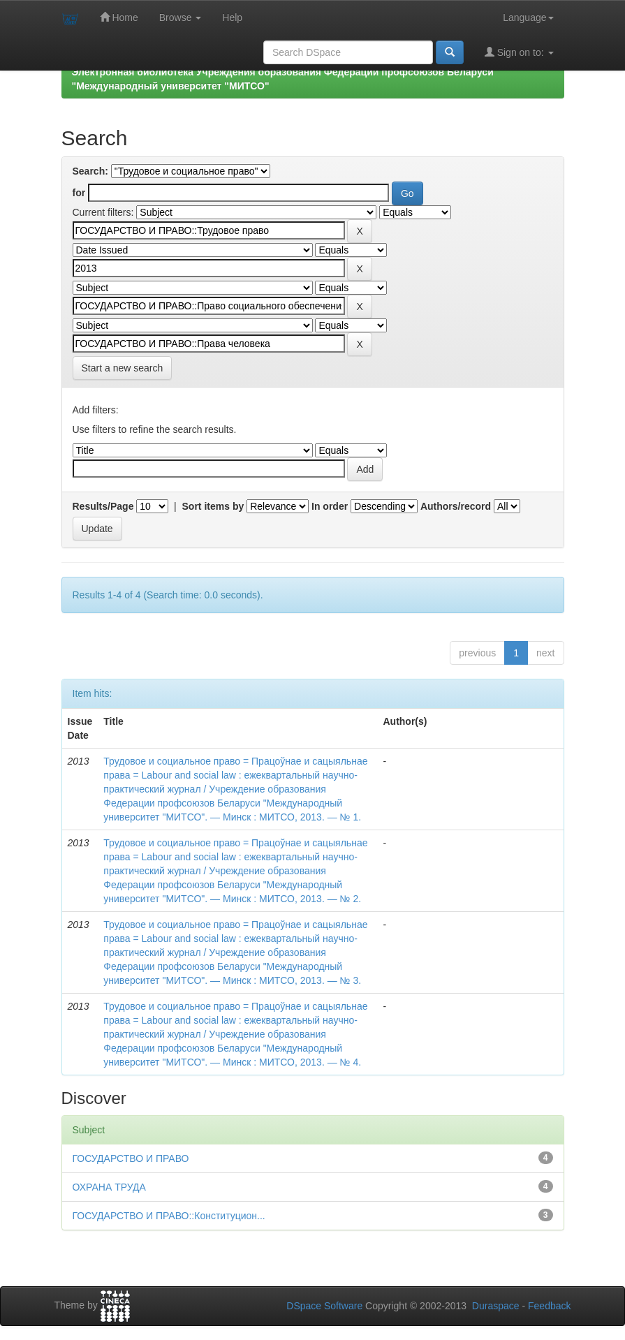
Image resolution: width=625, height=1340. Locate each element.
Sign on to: (519, 52)
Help (232, 17)
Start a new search (122, 368)
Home (119, 17)
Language (528, 17)
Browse (180, 17)
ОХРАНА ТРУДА (109, 1187)
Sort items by (213, 506)
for (79, 192)
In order (329, 506)
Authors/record (455, 506)
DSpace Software (324, 1305)
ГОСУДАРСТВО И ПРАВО (131, 1158)
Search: (90, 171)
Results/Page (103, 506)
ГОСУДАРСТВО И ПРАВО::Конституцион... (169, 1215)
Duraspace (496, 1305)
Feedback (549, 1305)
